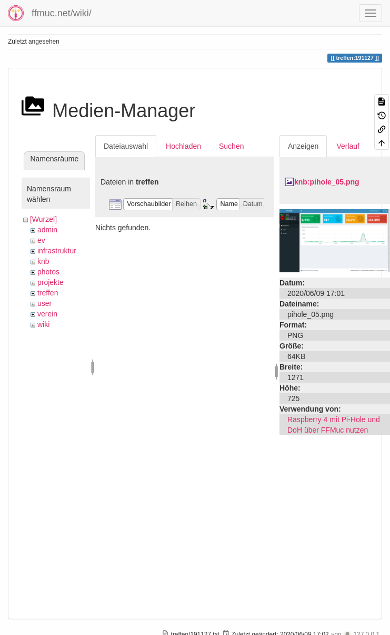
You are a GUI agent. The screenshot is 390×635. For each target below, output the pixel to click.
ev (41, 240)
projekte (50, 282)
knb (43, 261)
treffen (47, 293)
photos (48, 272)
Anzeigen (303, 146)
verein (47, 314)
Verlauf (347, 146)
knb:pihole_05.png (326, 182)
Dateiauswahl (126, 146)
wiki (43, 324)
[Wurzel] (43, 219)
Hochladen (183, 146)
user (44, 303)
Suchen (231, 146)
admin (47, 230)
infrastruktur (56, 251)
